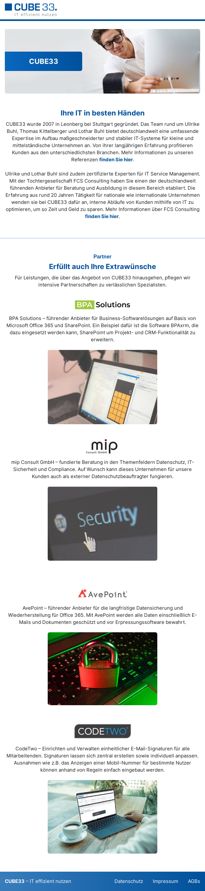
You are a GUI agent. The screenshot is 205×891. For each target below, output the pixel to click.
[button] (196, 9)
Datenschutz (128, 881)
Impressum (165, 881)
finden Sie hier (116, 159)
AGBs (194, 881)
